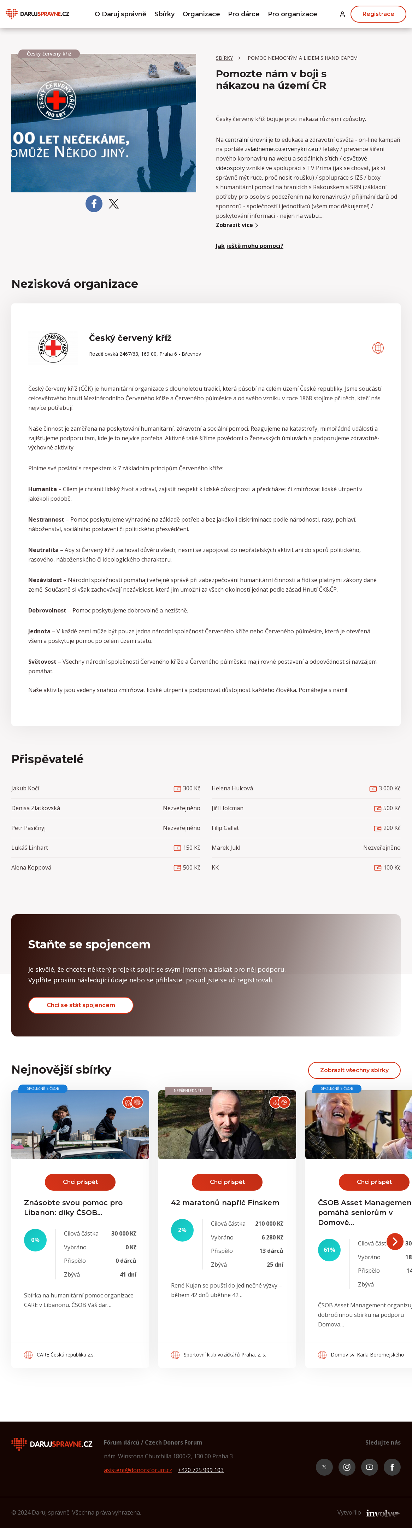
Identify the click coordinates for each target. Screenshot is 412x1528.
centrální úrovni (246, 140)
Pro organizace (293, 14)
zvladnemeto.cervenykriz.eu (281, 149)
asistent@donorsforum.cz (138, 1470)
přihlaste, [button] (169, 980)
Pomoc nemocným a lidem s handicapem (303, 57)
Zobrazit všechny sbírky (354, 1070)
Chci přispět (80, 1182)
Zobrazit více (238, 225)
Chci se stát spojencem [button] (81, 1005)
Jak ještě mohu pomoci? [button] (249, 246)
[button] (342, 14)
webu (311, 216)
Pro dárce (244, 14)
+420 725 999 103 (201, 1470)
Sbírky (164, 14)
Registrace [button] (378, 14)
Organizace (201, 14)
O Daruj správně (120, 14)
